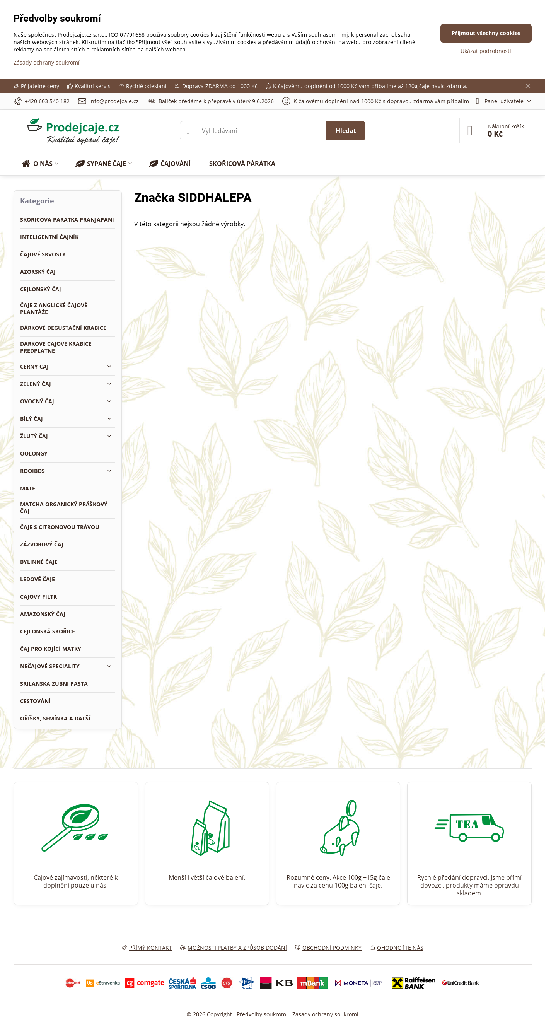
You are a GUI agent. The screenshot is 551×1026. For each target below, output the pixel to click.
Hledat (346, 130)
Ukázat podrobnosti (486, 51)
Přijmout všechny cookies (486, 33)
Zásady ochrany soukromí (325, 1014)
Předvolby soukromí (262, 1014)
